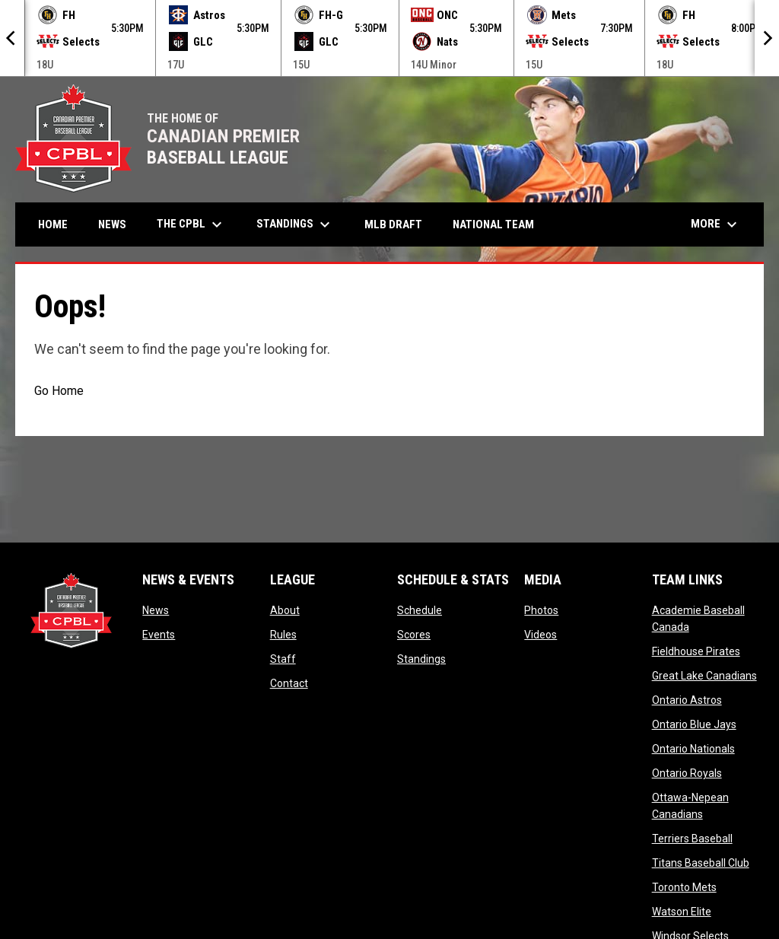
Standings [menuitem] (295, 224)
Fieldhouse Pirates (696, 651)
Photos (541, 610)
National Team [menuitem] (493, 224)
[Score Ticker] (389, 38)
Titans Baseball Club (700, 863)
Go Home (59, 391)
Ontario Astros (687, 700)
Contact (289, 683)
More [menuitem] (716, 224)
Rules (283, 635)
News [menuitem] (112, 224)
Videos (540, 635)
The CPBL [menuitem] (191, 224)
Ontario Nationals (693, 749)
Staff (283, 659)
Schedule (419, 610)
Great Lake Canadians (704, 676)
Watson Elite (681, 912)
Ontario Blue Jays (694, 724)
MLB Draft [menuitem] (393, 224)
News (155, 610)
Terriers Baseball (692, 838)
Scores (414, 635)
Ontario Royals (687, 773)
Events (158, 635)
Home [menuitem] (53, 224)
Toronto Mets (684, 887)
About (285, 610)
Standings (421, 659)
